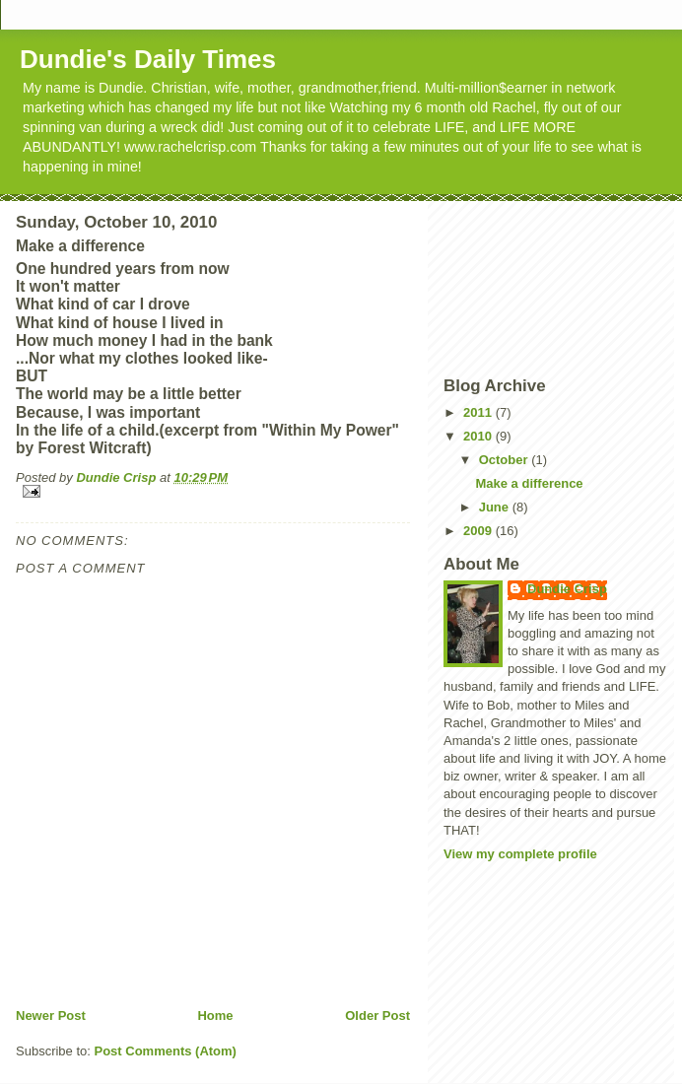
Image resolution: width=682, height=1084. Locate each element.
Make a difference (528, 483)
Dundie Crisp (567, 588)
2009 (479, 530)
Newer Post (51, 1015)
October (505, 459)
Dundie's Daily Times (148, 59)
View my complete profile (520, 854)
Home (215, 1015)
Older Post (377, 1015)
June (495, 507)
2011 (479, 412)
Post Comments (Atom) (166, 1051)
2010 (479, 436)
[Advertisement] (532, 287)
